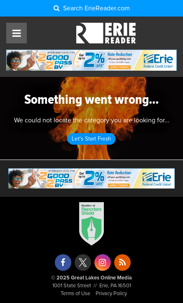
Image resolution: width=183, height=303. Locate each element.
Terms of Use (75, 293)
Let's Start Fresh (91, 139)
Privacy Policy (111, 293)
